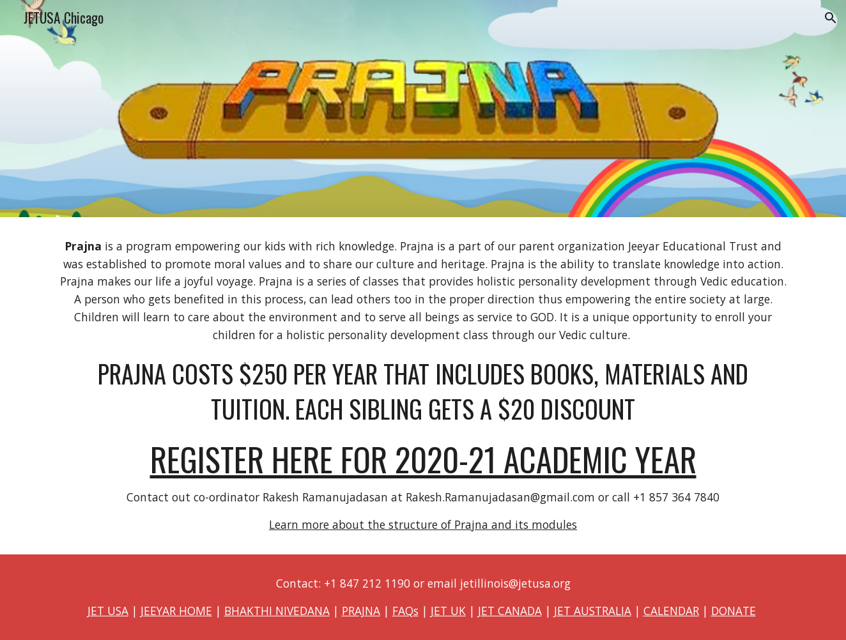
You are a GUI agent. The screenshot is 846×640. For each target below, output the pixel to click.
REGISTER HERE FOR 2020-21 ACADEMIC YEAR (423, 459)
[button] (830, 18)
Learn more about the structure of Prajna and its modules (423, 524)
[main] (423, 385)
